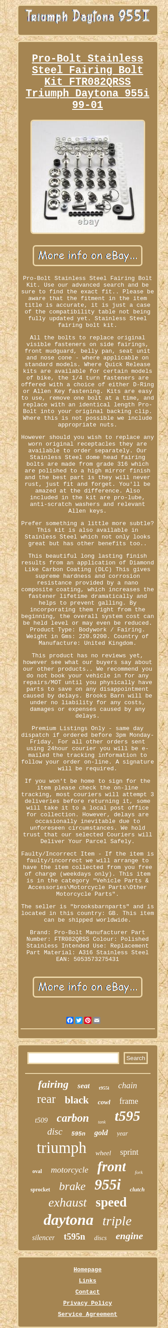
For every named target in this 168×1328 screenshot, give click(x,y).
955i (108, 1185)
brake (72, 1186)
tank (102, 1121)
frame (129, 1101)
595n (78, 1134)
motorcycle (70, 1169)
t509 (41, 1120)
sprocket (40, 1189)
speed (111, 1202)
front (111, 1166)
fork (139, 1172)
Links (87, 1281)
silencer (43, 1237)
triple (117, 1220)
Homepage (87, 1269)
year (122, 1133)
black (77, 1100)
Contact (87, 1292)
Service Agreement (87, 1314)
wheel (103, 1153)
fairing (53, 1084)
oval (37, 1171)
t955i (104, 1087)
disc (54, 1131)
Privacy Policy (87, 1303)
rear (46, 1099)
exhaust (67, 1202)
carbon (73, 1118)
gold (101, 1132)
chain (127, 1085)
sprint (129, 1152)
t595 (127, 1116)
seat (84, 1086)
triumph (61, 1148)
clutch (137, 1189)
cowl (104, 1102)
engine (129, 1235)
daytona (68, 1219)
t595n (74, 1236)
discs (100, 1238)
